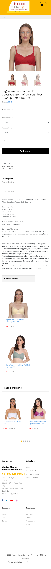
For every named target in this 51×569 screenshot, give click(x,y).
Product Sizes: (7, 118)
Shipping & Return (32, 474)
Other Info (6, 163)
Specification (8, 182)
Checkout (29, 517)
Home (3, 17)
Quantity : (5, 140)
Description (7, 178)
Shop (28, 524)
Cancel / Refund (32, 478)
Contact (5, 521)
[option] (25, 47)
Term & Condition (32, 471)
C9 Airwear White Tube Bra (12, 422)
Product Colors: (8, 128)
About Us (5, 514)
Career (4, 517)
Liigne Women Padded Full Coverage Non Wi (15, 321)
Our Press (29, 514)
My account (30, 521)
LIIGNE (9, 102)
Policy (28, 467)
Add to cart (25, 151)
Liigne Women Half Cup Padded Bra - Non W (17, 366)
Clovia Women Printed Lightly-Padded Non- (37, 422)
